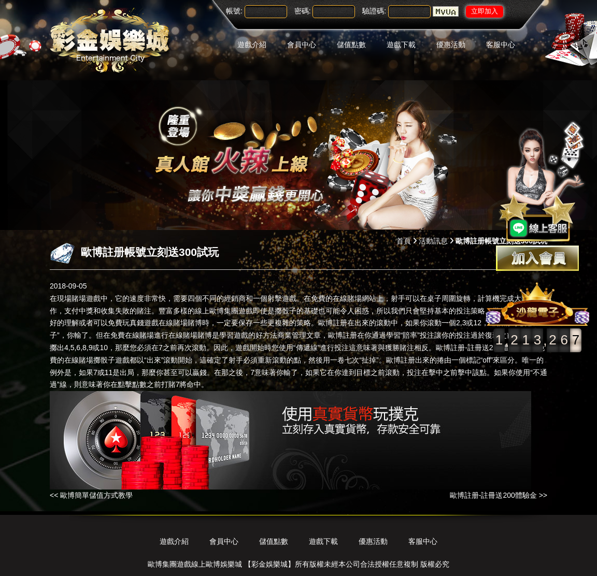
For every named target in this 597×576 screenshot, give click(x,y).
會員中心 (301, 44)
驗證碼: (374, 11)
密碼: (302, 11)
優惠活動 (450, 44)
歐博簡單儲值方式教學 (96, 495)
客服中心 (500, 44)
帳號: (234, 11)
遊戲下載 (401, 44)
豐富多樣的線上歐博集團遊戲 (206, 311)
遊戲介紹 (251, 44)
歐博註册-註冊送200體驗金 (479, 347)
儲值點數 (351, 44)
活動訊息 (433, 241)
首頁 (403, 241)
